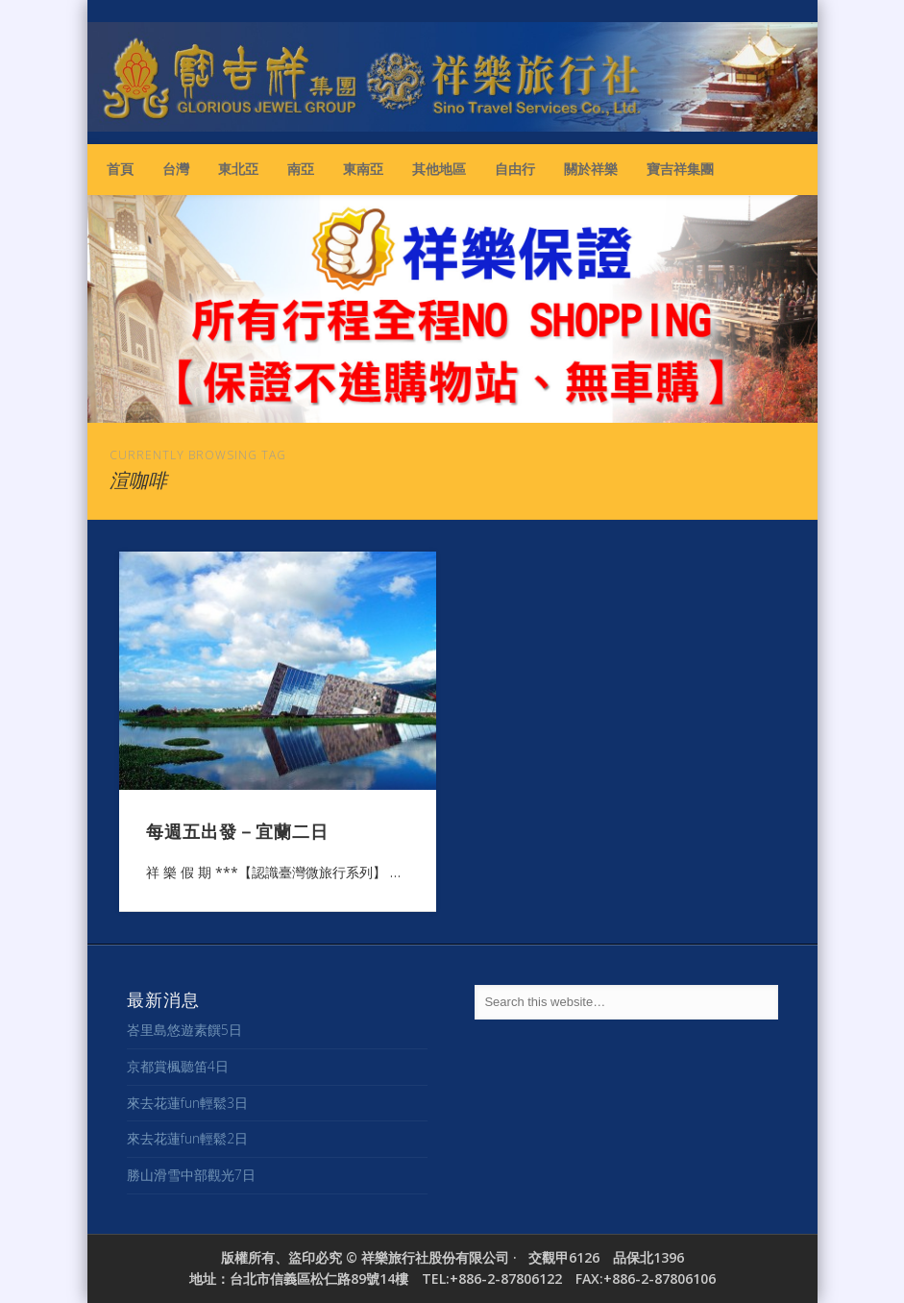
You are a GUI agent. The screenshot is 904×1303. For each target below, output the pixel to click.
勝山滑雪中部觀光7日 (191, 1175)
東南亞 (363, 169)
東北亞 (238, 169)
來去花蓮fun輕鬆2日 (187, 1138)
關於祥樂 (591, 169)
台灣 (175, 169)
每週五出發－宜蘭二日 (237, 830)
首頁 (120, 169)
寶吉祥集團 (680, 169)
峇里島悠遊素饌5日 (184, 1029)
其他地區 (439, 169)
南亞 (300, 169)
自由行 (515, 169)
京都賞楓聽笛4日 (178, 1066)
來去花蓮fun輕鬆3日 (187, 1103)
